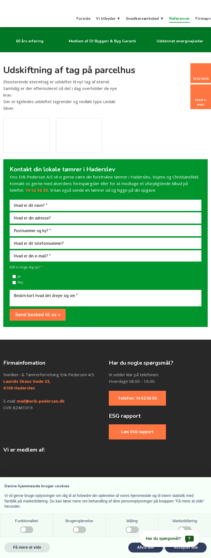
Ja (19, 276)
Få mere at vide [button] (27, 547)
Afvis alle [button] (145, 547)
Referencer (179, 18)
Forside (83, 18)
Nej (20, 282)
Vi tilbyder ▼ (108, 18)
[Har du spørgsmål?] (169, 538)
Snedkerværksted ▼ (145, 18)
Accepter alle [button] (186, 547)
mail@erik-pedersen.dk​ (41, 401)
